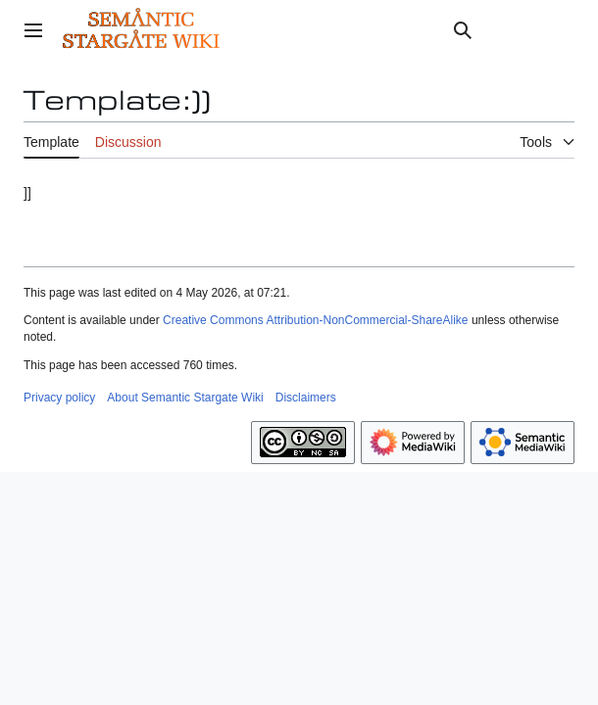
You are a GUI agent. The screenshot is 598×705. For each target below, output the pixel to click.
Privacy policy (59, 397)
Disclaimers (305, 397)
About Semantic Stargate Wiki (185, 397)
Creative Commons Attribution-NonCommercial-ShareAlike (315, 320)
